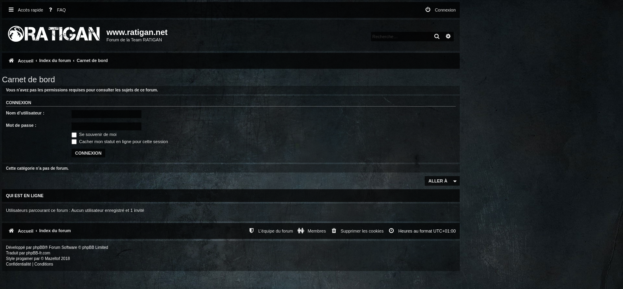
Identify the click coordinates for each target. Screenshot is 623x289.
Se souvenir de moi (94, 134)
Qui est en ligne (25, 195)
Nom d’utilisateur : (25, 113)
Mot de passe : (21, 125)
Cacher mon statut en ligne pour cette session (120, 141)
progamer (24, 258)
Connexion (18, 102)
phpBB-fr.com (38, 253)
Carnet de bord (28, 79)
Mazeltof (52, 258)
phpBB (39, 247)
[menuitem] (55, 10)
